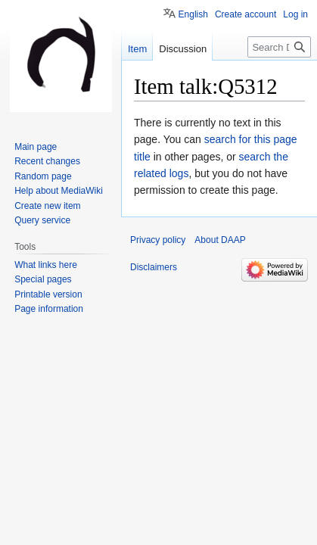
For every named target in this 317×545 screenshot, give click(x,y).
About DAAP (219, 240)
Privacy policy (157, 240)
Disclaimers (153, 267)
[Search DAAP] (279, 47)
